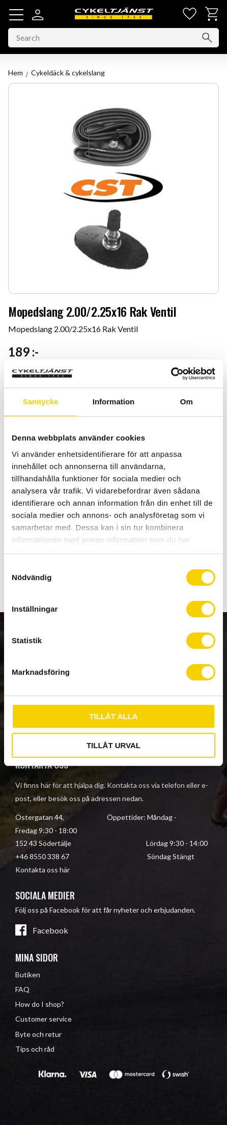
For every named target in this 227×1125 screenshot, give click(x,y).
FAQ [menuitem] (22, 989)
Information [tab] (114, 401)
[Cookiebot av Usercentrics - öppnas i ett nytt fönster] (170, 373)
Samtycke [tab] (41, 401)
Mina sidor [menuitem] (36, 957)
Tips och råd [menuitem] (34, 1049)
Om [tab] (186, 401)
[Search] (207, 38)
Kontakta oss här (42, 869)
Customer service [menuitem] (43, 1018)
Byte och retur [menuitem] (38, 1034)
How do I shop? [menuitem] (39, 1004)
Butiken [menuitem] (27, 974)
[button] (16, 15)
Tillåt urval (113, 745)
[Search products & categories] (113, 37)
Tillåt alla (113, 716)
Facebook (50, 930)
